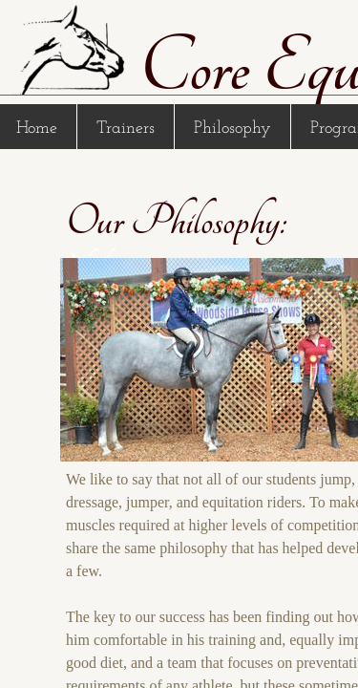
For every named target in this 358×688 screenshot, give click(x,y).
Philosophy (232, 128)
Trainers (125, 128)
